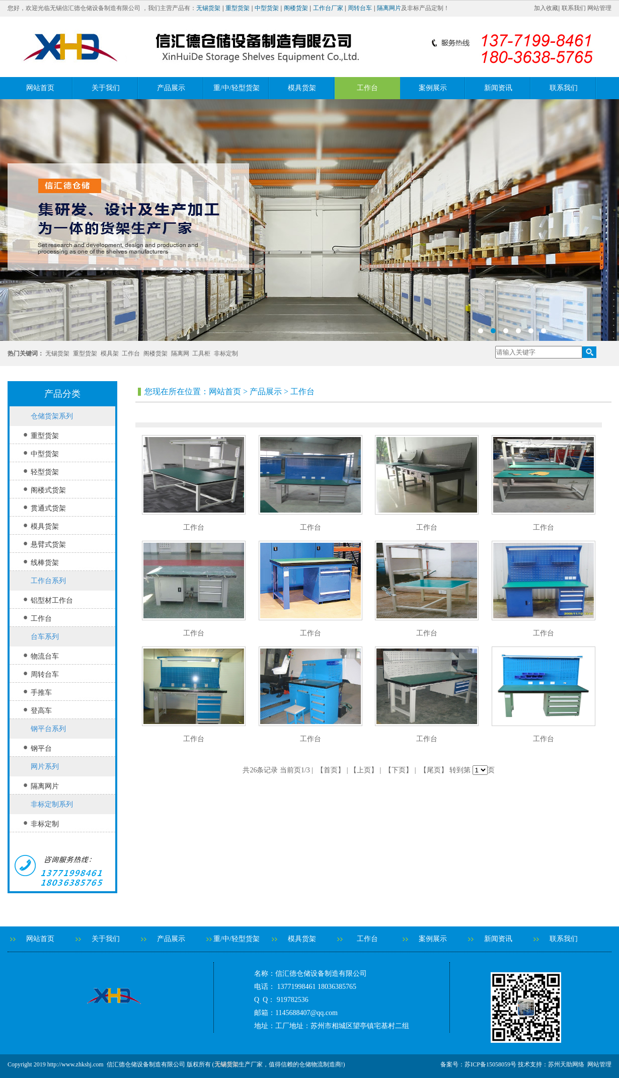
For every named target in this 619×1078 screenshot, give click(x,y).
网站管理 (599, 8)
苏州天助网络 (566, 1064)
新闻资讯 (498, 88)
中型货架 (267, 8)
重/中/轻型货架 (236, 88)
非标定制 (226, 353)
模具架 (110, 353)
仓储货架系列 (52, 416)
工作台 (367, 88)
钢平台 (41, 748)
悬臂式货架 (48, 544)
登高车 (41, 710)
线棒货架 (45, 562)
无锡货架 (208, 8)
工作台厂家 (328, 8)
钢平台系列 (48, 729)
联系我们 (574, 8)
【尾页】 (434, 770)
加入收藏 (546, 8)
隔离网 (180, 353)
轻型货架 (45, 472)
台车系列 (45, 636)
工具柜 (201, 353)
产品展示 (171, 88)
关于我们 (106, 88)
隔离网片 (389, 8)
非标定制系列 (52, 804)
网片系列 (45, 766)
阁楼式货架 (48, 490)
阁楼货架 (296, 8)
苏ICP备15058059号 (490, 1064)
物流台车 (45, 656)
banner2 (309, 220)
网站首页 (40, 88)
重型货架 (237, 8)
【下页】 (398, 770)
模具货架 (302, 88)
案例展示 (433, 88)
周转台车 (360, 8)
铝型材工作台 (52, 600)
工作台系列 (48, 581)
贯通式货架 (48, 508)
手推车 (41, 692)
